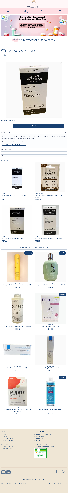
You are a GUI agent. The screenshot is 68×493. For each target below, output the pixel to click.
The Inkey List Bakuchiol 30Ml (12, 238)
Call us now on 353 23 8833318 (34, 479)
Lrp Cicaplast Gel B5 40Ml (50, 368)
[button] (60, 63)
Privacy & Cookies (7, 448)
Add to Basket (38, 125)
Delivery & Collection (40, 436)
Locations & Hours (7, 438)
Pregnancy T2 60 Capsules (50, 326)
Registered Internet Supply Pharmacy (44, 446)
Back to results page (8, 155)
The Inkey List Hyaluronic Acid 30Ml (14, 195)
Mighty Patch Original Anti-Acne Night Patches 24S (17, 410)
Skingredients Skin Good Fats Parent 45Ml (17, 285)
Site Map (37, 440)
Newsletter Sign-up (7, 440)
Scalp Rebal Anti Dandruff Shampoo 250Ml (50, 285)
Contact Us (5, 436)
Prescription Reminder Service (42, 434)
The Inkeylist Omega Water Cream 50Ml (49, 238)
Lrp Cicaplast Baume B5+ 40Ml (17, 368)
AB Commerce (63, 483)
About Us (5, 434)
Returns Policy (38, 438)
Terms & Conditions (8, 446)
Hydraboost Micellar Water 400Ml (50, 409)
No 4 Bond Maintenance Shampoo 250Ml (17, 326)
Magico (49, 483)
